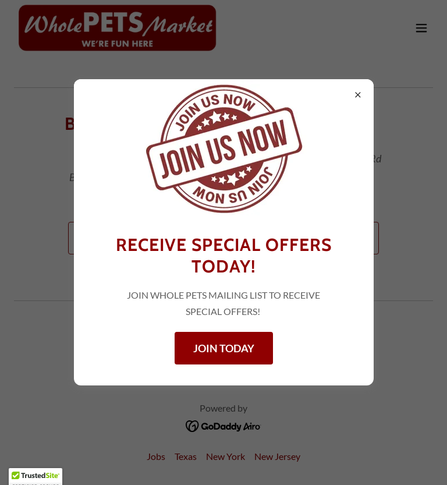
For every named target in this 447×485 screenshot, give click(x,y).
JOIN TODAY (223, 348)
